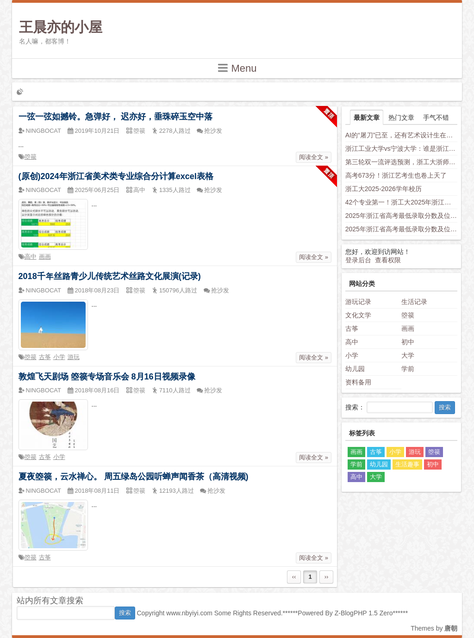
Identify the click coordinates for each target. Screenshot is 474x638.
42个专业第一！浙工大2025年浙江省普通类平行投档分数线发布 (401, 202)
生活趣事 (407, 464)
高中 (31, 256)
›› (326, 576)
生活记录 (414, 301)
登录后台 (358, 260)
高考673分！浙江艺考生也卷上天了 (396, 175)
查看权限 (388, 260)
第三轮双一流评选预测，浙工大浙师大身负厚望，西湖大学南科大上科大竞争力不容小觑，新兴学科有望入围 (401, 162)
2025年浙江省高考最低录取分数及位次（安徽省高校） (401, 229)
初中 (407, 342)
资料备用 (358, 382)
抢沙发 (213, 130)
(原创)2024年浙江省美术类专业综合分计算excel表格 (116, 176)
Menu (236, 68)
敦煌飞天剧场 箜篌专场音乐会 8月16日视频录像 (107, 376)
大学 (407, 355)
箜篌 (31, 156)
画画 (45, 256)
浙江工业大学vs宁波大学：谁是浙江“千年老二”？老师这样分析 (401, 148)
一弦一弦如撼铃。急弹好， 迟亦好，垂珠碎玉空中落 (115, 116)
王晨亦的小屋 (60, 27)
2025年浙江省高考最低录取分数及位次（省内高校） (401, 215)
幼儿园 (355, 368)
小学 (59, 356)
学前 (407, 368)
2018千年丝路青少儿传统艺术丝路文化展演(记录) (110, 276)
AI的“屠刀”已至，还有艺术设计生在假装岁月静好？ (401, 135)
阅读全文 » (313, 157)
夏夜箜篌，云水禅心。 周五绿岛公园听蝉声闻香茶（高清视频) (134, 476)
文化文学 (358, 315)
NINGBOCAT (43, 130)
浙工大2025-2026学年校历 (383, 188)
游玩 (74, 356)
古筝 (45, 356)
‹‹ (294, 576)
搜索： (355, 407)
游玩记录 (358, 301)
